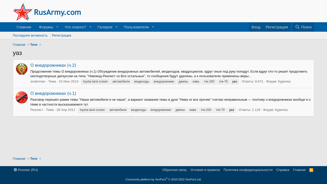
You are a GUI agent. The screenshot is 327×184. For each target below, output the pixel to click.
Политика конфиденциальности (248, 170)
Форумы (46, 27)
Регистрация (61, 35)
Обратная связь (174, 170)
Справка (282, 170)
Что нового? (75, 27)
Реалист (36, 110)
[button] (57, 27)
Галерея (105, 27)
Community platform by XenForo (163, 179)
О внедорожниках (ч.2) (53, 65)
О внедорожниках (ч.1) (53, 93)
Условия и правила (205, 170)
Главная (24, 27)
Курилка (284, 81)
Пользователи (136, 27)
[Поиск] (303, 27)
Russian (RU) (26, 170)
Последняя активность (30, 35)
